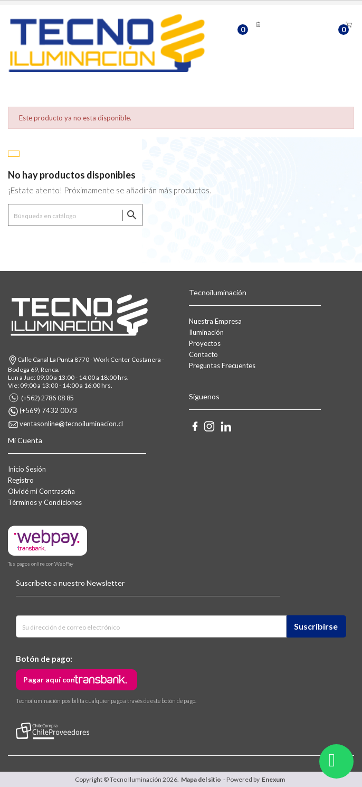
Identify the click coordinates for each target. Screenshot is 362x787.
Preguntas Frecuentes (222, 365)
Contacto (203, 354)
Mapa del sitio (201, 779)
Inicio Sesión (27, 469)
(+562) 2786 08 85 (47, 397)
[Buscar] (75, 215)
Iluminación (206, 332)
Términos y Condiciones (45, 502)
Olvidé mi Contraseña (41, 491)
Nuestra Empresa (215, 321)
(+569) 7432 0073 (48, 410)
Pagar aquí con (49, 679)
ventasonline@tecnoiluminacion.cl (71, 423)
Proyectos (205, 343)
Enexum (274, 779)
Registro (21, 480)
